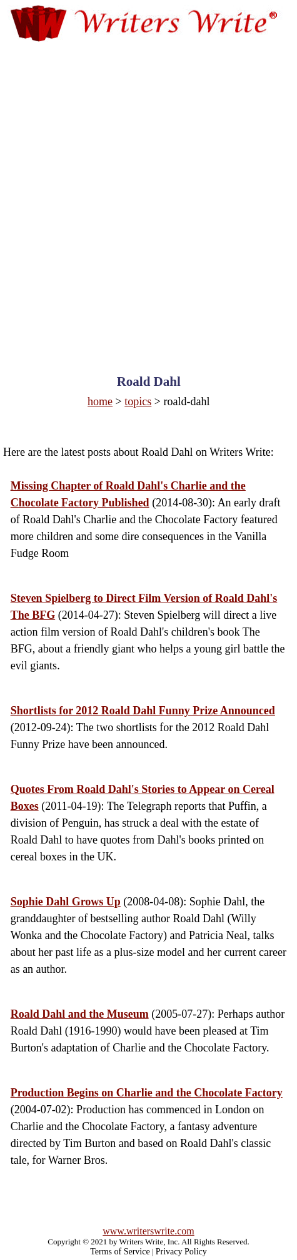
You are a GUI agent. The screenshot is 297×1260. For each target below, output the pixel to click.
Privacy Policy (181, 1251)
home (100, 401)
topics (137, 401)
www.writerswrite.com (148, 1231)
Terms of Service (119, 1251)
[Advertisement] (148, 196)
